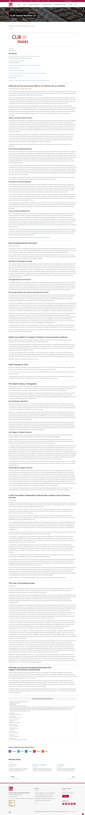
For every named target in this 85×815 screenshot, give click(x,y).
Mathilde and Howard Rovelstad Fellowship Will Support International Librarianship (29, 80)
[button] (83, 8)
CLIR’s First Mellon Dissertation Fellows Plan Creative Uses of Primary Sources (28, 73)
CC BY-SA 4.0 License (71, 811)
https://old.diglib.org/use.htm (44, 237)
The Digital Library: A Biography (16, 70)
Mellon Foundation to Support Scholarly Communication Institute (25, 65)
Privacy (36, 802)
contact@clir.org (12, 798)
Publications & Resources (34, 4)
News (24, 4)
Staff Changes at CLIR (14, 68)
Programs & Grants (47, 4)
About (19, 4)
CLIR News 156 (12, 765)
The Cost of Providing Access (16, 75)
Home (11, 12)
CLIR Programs (69, 1)
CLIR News (15, 12)
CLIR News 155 (60, 765)
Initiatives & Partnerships (60, 4)
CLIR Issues (32, 26)
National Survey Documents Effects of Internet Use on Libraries (24, 56)
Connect (70, 4)
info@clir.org (24, 705)
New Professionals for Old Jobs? (16, 60)
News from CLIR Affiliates (40, 765)
